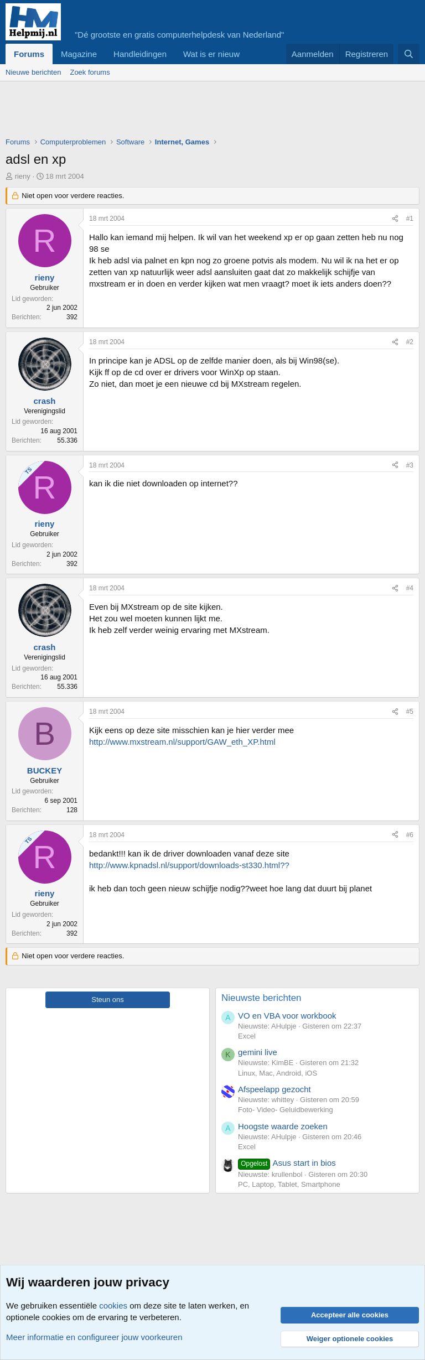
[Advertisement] (207, 112)
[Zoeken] (408, 54)
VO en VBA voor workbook (287, 1015)
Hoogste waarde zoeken (283, 1126)
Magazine (79, 54)
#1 (409, 218)
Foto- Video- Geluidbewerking (285, 1109)
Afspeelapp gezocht (274, 1089)
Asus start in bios (287, 1162)
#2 (409, 342)
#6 (409, 835)
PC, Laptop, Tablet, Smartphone (289, 1184)
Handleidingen (140, 54)
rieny (22, 176)
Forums (29, 54)
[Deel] (395, 218)
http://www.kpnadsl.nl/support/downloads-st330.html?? (189, 865)
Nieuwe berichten (33, 72)
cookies (113, 1305)
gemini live (257, 1052)
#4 (409, 588)
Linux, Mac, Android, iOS (277, 1073)
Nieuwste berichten (261, 998)
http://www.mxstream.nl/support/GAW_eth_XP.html (182, 741)
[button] (248, 54)
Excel (247, 1036)
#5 (409, 711)
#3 (409, 465)
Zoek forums (90, 72)
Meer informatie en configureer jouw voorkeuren (94, 1337)
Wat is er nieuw (211, 54)
